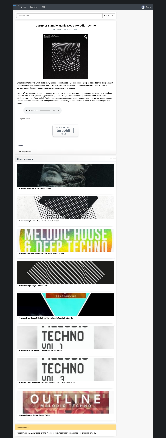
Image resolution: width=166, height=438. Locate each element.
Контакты (42, 7)
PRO (20, 7)
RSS (52, 7)
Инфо (32, 7)
